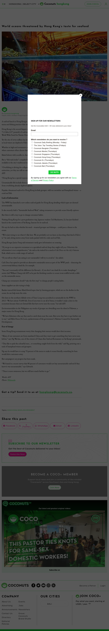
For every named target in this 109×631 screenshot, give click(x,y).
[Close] (80, 95)
